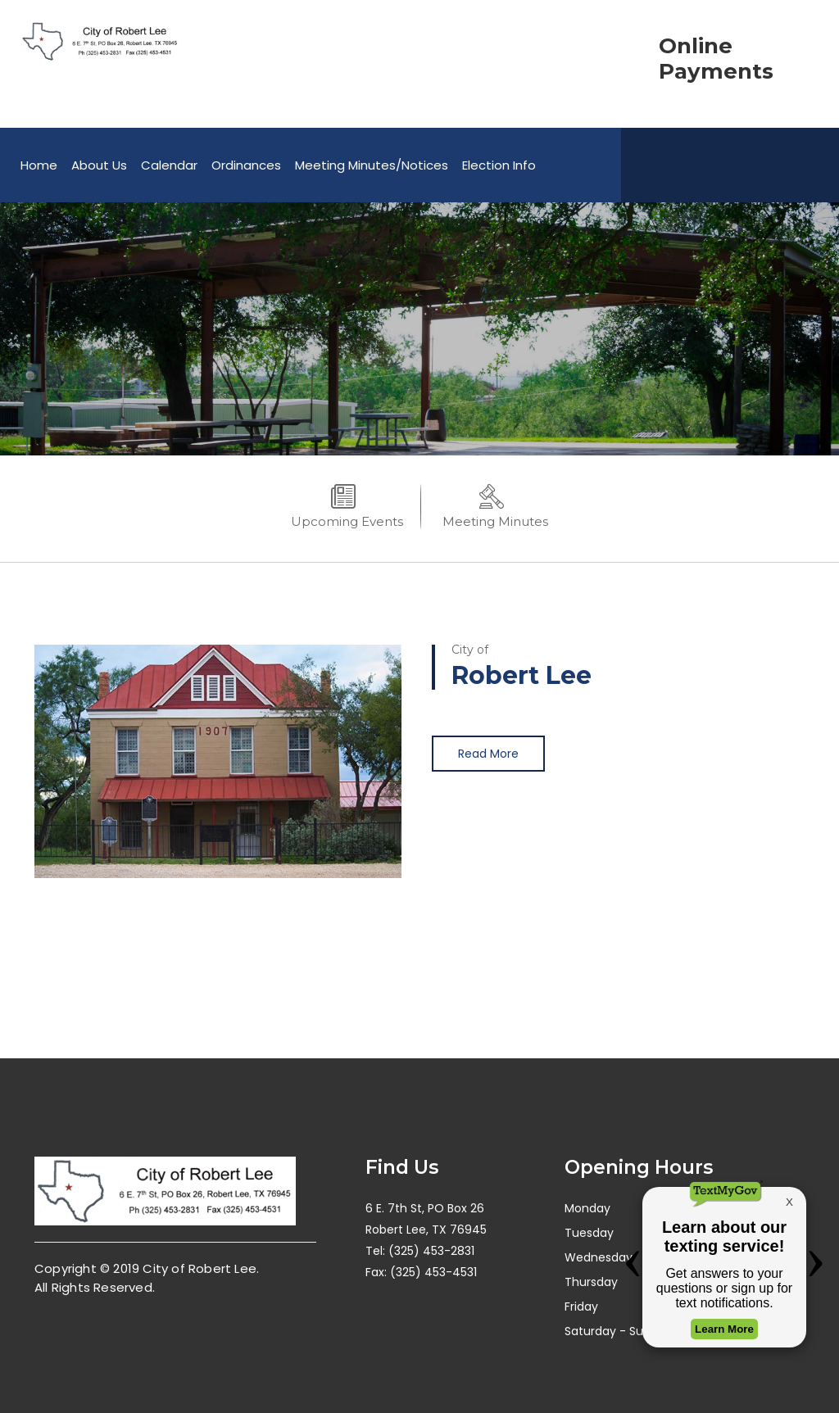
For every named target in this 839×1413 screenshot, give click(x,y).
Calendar (169, 165)
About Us (99, 165)
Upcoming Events (347, 521)
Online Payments (716, 58)
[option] (419, 328)
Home (38, 165)
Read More (488, 753)
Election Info (499, 165)
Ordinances (246, 165)
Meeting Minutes (495, 521)
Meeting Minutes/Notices (371, 165)
